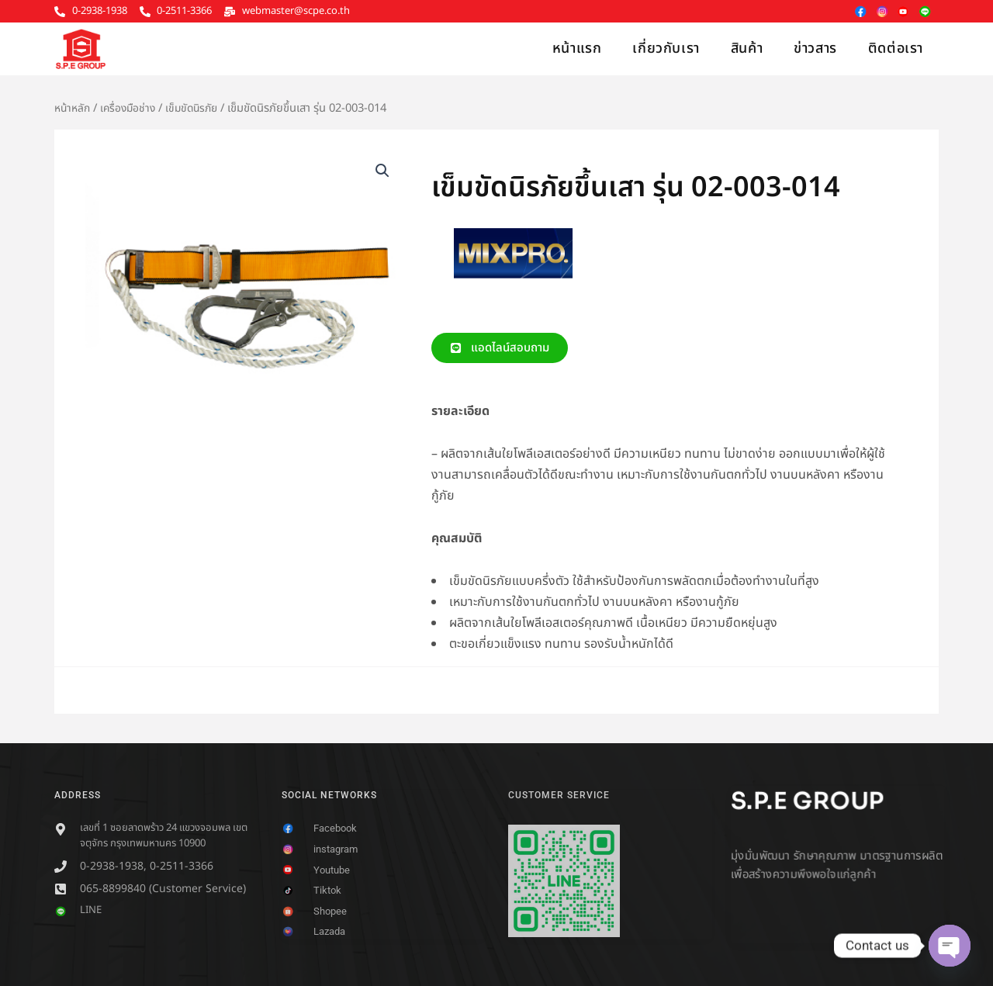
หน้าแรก (577, 48)
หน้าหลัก (73, 108)
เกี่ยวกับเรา (665, 48)
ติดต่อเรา (895, 48)
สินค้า (747, 48)
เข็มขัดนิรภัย (199, 108)
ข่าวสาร (815, 48)
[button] (382, 171)
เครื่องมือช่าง (132, 108)
